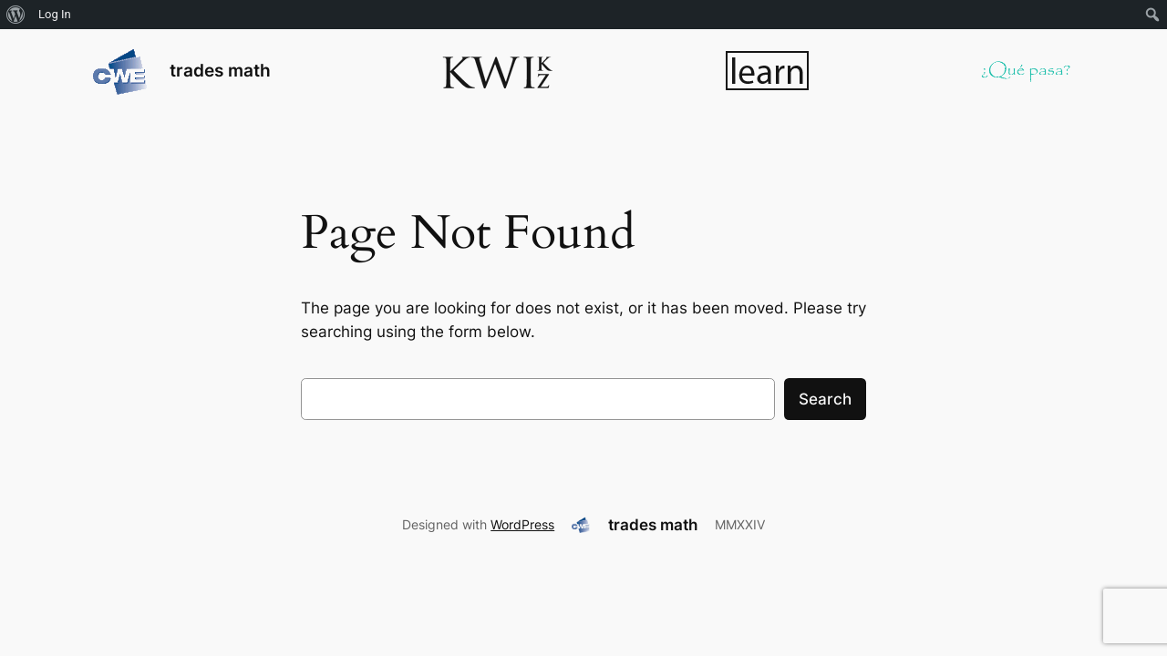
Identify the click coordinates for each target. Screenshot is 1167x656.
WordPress (522, 524)
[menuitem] (16, 14)
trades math (220, 70)
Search (825, 399)
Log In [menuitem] (54, 14)
